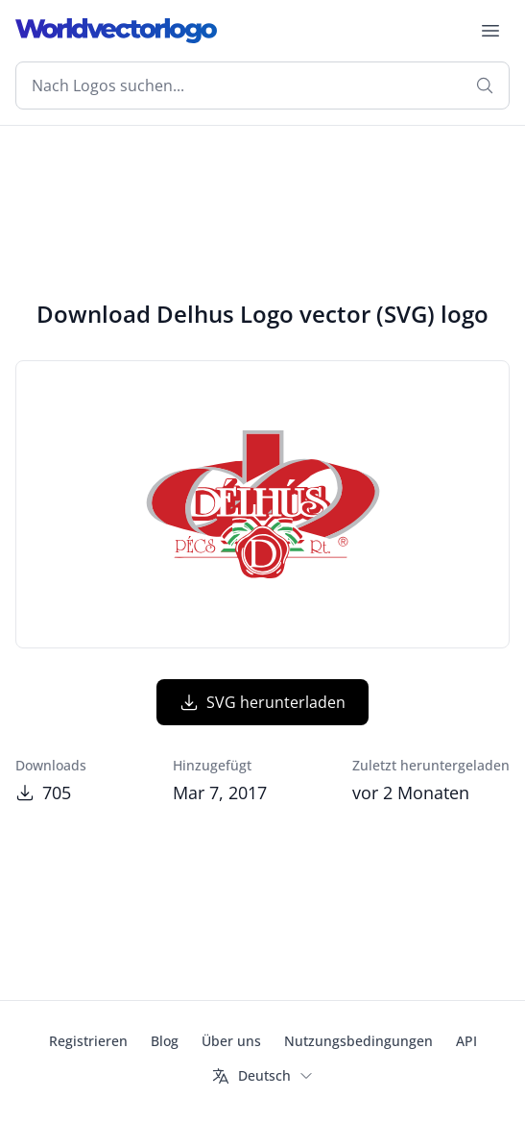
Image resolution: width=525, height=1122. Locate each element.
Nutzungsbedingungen (358, 1041)
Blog (165, 1041)
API (466, 1041)
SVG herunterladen (262, 702)
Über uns (231, 1041)
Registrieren (88, 1041)
